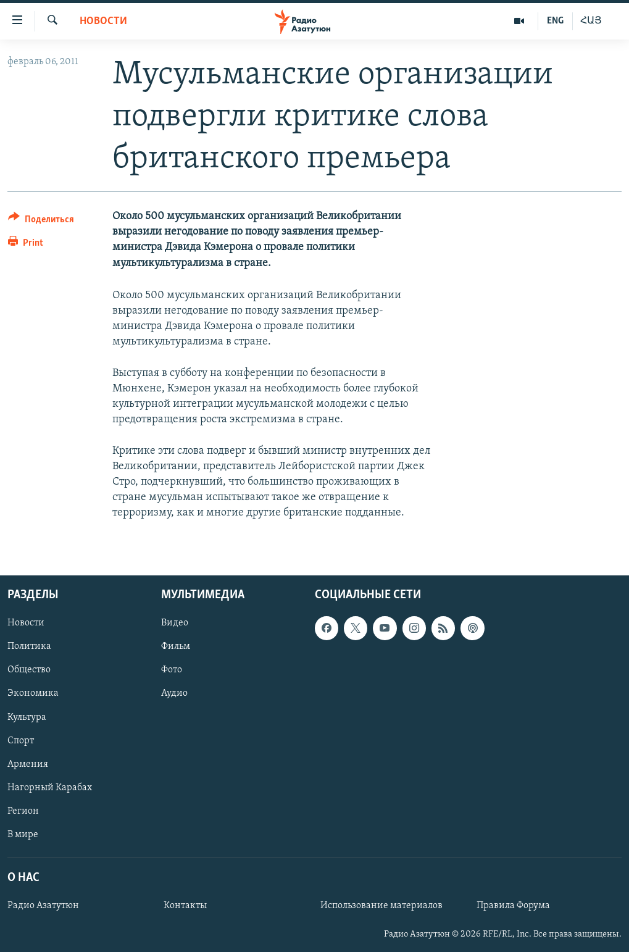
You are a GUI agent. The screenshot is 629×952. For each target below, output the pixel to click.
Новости (103, 21)
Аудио (174, 693)
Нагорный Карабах (49, 787)
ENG (555, 21)
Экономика (33, 693)
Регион (23, 811)
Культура (26, 717)
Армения (27, 764)
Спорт (20, 740)
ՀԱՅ (591, 21)
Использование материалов (381, 906)
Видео (174, 623)
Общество (29, 670)
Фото (171, 670)
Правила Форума (513, 906)
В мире (22, 834)
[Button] (41, 221)
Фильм (175, 646)
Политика (29, 646)
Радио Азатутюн (43, 906)
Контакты (185, 906)
